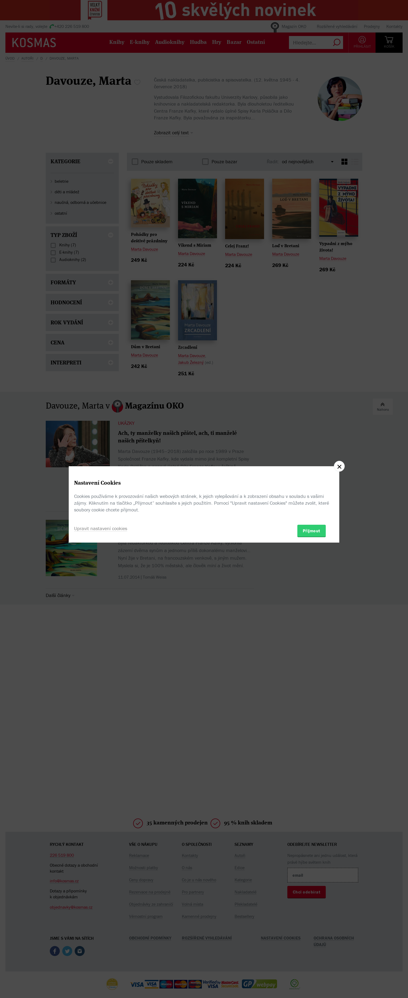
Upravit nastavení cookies (100, 528)
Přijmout (311, 530)
